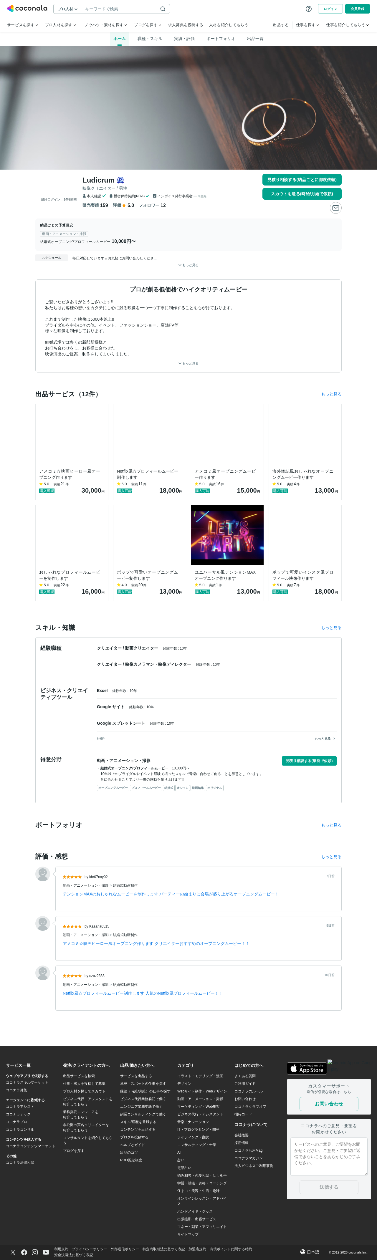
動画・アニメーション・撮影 (86, 885)
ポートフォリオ (220, 38)
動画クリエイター (142, 648)
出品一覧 (255, 38)
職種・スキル (150, 38)
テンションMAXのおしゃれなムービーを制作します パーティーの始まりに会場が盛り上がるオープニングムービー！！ (173, 894)
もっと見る (188, 363)
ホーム (119, 38)
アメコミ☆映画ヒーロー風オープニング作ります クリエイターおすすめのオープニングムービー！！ (156, 943)
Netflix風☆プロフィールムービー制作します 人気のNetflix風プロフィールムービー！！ (143, 993)
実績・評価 (184, 38)
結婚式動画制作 (125, 885)
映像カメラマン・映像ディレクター (158, 664)
